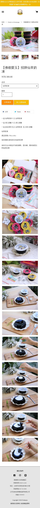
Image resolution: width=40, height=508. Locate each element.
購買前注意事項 (15, 503)
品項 (3, 82)
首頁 (3, 22)
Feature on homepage (14, 22)
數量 (3, 91)
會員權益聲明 (25, 503)
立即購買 (7, 102)
